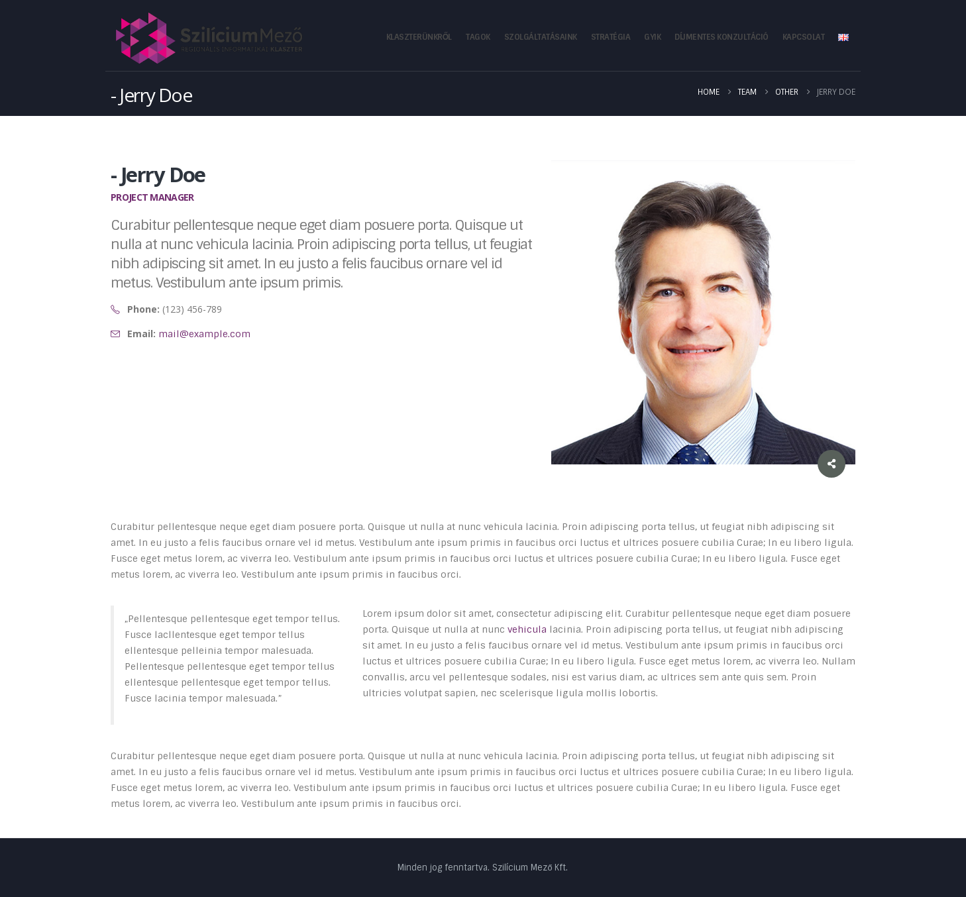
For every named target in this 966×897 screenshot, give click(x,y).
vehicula (527, 629)
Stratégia (611, 37)
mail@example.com (204, 334)
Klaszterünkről (419, 37)
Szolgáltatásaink (540, 37)
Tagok (478, 37)
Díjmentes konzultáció (721, 37)
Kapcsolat (803, 37)
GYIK (652, 37)
